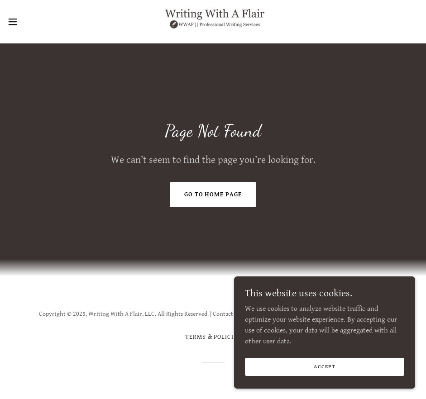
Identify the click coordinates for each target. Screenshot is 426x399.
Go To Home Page (213, 194)
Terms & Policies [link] (213, 337)
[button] (35, 22)
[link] (213, 22)
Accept (324, 367)
